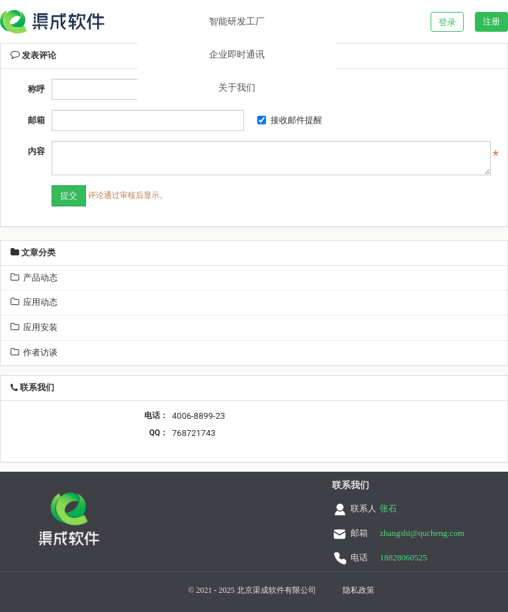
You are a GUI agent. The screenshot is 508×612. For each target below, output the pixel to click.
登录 (447, 22)
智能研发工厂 (237, 21)
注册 (491, 21)
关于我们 (236, 88)
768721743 (194, 433)
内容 (36, 151)
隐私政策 (358, 590)
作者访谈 (34, 352)
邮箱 (36, 120)
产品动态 (34, 278)
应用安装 (34, 327)
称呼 (36, 89)
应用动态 (34, 302)
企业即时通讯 (237, 55)
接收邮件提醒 (289, 120)
